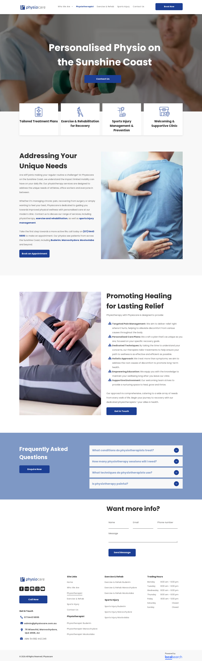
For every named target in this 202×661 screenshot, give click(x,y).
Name (111, 522)
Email (136, 522)
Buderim (56, 240)
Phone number (165, 522)
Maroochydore (70, 240)
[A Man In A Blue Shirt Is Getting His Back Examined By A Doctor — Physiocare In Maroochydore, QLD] (142, 205)
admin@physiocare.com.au (40, 623)
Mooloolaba (87, 240)
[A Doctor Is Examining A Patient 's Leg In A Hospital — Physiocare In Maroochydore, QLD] (60, 353)
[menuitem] (65, 6)
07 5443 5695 (31, 617)
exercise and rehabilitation (52, 218)
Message (113, 533)
